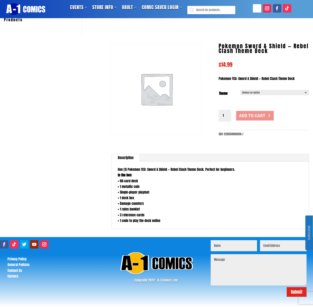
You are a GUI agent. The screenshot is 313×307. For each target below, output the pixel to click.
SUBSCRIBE (309, 233)
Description (125, 157)
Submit (296, 292)
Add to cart (252, 115)
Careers (13, 276)
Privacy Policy (17, 258)
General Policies (19, 264)
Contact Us (15, 270)
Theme (223, 93)
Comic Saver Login (160, 8)
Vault (127, 8)
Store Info (102, 8)
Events (77, 8)
